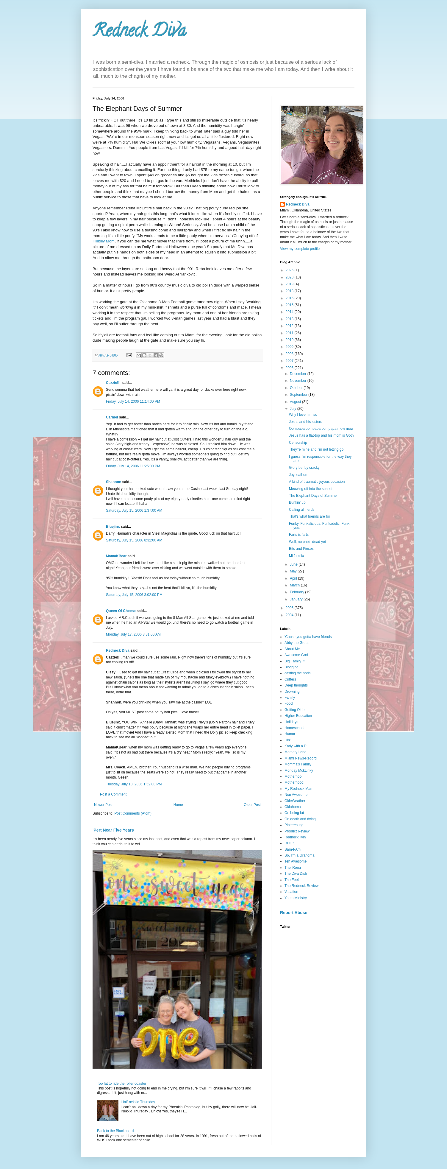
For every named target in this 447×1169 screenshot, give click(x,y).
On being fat (294, 813)
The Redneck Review (301, 886)
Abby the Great (297, 643)
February (297, 592)
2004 (290, 615)
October (297, 388)
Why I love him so (303, 415)
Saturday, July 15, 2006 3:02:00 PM (134, 595)
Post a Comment (113, 794)
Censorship (298, 442)
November (298, 381)
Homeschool (294, 728)
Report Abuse (293, 912)
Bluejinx (113, 526)
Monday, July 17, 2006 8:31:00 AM (133, 634)
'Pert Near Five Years (113, 830)
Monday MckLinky (299, 770)
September (299, 395)
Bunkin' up (297, 502)
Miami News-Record (301, 758)
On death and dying (300, 819)
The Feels (292, 880)
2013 (290, 319)
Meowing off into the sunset (310, 489)
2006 (290, 368)
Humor (290, 734)
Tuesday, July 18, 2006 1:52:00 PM (134, 784)
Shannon (113, 482)
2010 (290, 340)
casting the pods (297, 673)
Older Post (252, 805)
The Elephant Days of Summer (313, 496)
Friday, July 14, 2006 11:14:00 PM (133, 401)
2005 (290, 608)
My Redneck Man (298, 789)
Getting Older (295, 710)
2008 (290, 354)
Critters (290, 679)
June (294, 564)
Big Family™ (295, 661)
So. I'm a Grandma (299, 855)
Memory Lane (295, 752)
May (294, 571)
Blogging (291, 667)
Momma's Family (298, 764)
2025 (290, 270)
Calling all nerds (301, 510)
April (294, 578)
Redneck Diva (139, 32)
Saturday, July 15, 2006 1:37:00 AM (134, 510)
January (297, 599)
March (295, 585)
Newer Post (103, 805)
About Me (292, 649)
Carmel (112, 417)
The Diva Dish (296, 873)
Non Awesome (296, 795)
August (296, 402)
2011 (290, 333)
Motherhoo (293, 776)
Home (178, 805)
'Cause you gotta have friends (308, 637)
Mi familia (296, 556)
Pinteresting (294, 825)
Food (289, 703)
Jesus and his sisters (305, 422)
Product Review (297, 831)
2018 (290, 291)
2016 (290, 298)
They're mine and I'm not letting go (316, 449)
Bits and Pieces (301, 549)
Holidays (291, 722)
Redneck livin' (296, 837)
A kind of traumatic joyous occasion (317, 482)
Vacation (291, 892)
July (293, 409)
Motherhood (294, 782)
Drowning (292, 691)
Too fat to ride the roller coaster (121, 1083)
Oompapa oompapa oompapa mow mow (321, 428)
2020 (290, 277)
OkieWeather (295, 801)
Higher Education (298, 716)
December (298, 374)
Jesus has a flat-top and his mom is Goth (321, 435)
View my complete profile (300, 249)
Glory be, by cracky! (305, 468)
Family (290, 697)
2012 (290, 326)
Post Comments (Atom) (132, 813)
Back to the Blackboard (115, 1131)
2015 (290, 305)
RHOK (290, 843)
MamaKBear (116, 556)
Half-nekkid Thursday (138, 1102)
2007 (290, 361)
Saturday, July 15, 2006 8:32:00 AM (134, 540)
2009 (290, 347)
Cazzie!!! (113, 383)
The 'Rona (293, 868)
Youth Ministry (296, 898)
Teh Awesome (296, 861)
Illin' (287, 740)
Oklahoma (293, 807)
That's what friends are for (309, 516)
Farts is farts (299, 535)
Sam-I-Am (293, 849)
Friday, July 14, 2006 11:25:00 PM (133, 466)
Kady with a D (296, 746)
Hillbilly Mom (104, 241)
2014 (290, 312)
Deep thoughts (296, 685)
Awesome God (296, 655)
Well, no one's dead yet (307, 542)
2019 (290, 284)
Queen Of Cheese (121, 611)
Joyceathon (298, 475)
